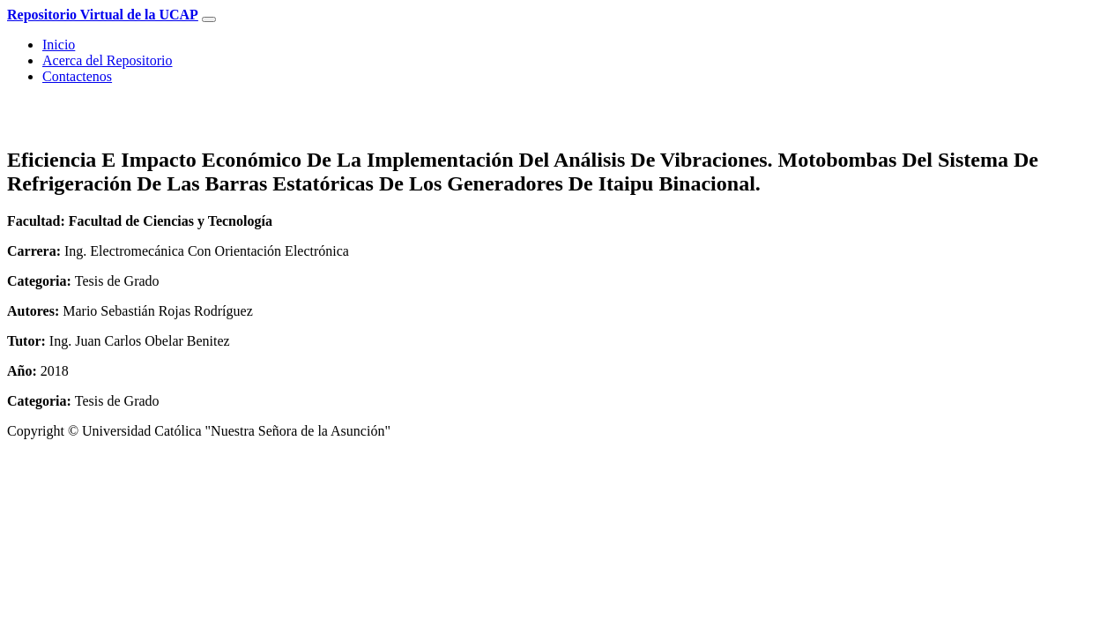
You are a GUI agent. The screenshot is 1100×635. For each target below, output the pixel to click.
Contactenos (77, 76)
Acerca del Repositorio (107, 60)
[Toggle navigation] (209, 19)
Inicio (58, 44)
